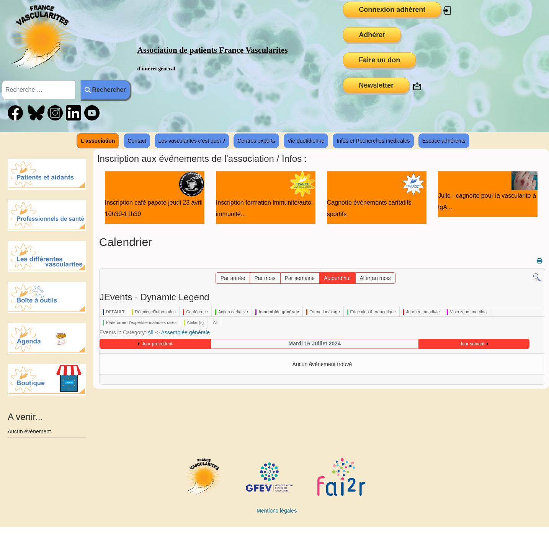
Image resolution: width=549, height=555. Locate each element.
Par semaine (300, 278)
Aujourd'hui (337, 278)
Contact (136, 141)
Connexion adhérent (392, 9)
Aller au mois (375, 278)
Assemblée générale (185, 332)
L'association (98, 141)
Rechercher (105, 89)
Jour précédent (157, 344)
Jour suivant (472, 344)
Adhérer (372, 35)
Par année (233, 278)
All (150, 332)
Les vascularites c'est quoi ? (191, 141)
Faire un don (379, 60)
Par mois (264, 278)
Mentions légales (277, 511)
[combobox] (38, 89)
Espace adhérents (444, 141)
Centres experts (256, 141)
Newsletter (376, 85)
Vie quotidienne (306, 141)
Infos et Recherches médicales (373, 141)
